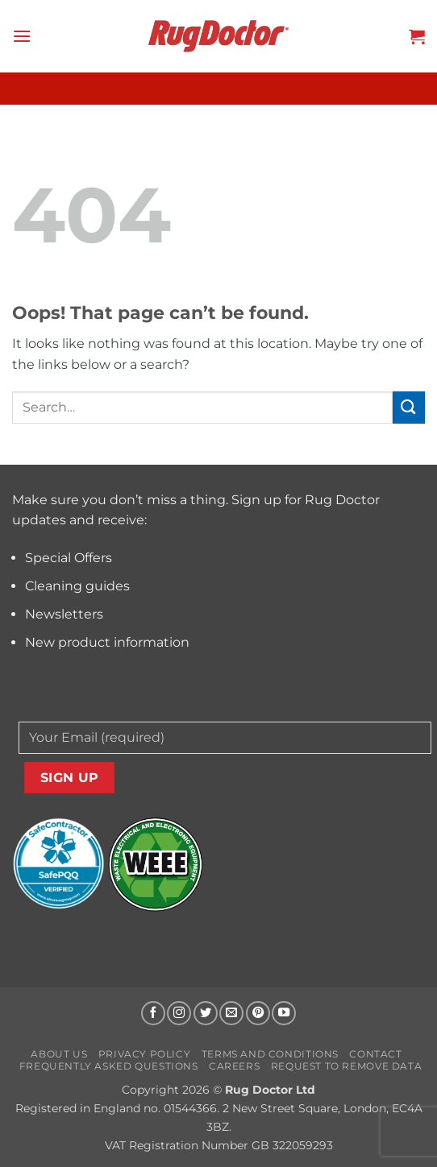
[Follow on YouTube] (284, 1013)
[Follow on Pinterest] (258, 1013)
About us (59, 1054)
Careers (234, 1066)
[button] (21, 36)
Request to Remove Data (346, 1066)
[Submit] (409, 407)
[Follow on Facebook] (153, 1013)
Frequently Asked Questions (108, 1066)
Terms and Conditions (270, 1054)
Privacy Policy (144, 1054)
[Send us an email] (231, 1013)
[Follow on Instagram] (179, 1013)
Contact (375, 1054)
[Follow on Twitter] (206, 1013)
